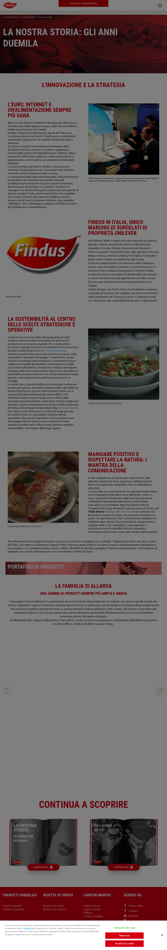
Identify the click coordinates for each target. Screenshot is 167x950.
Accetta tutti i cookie (124, 943)
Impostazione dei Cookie (124, 927)
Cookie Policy (29, 928)
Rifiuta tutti (124, 935)
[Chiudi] (162, 935)
